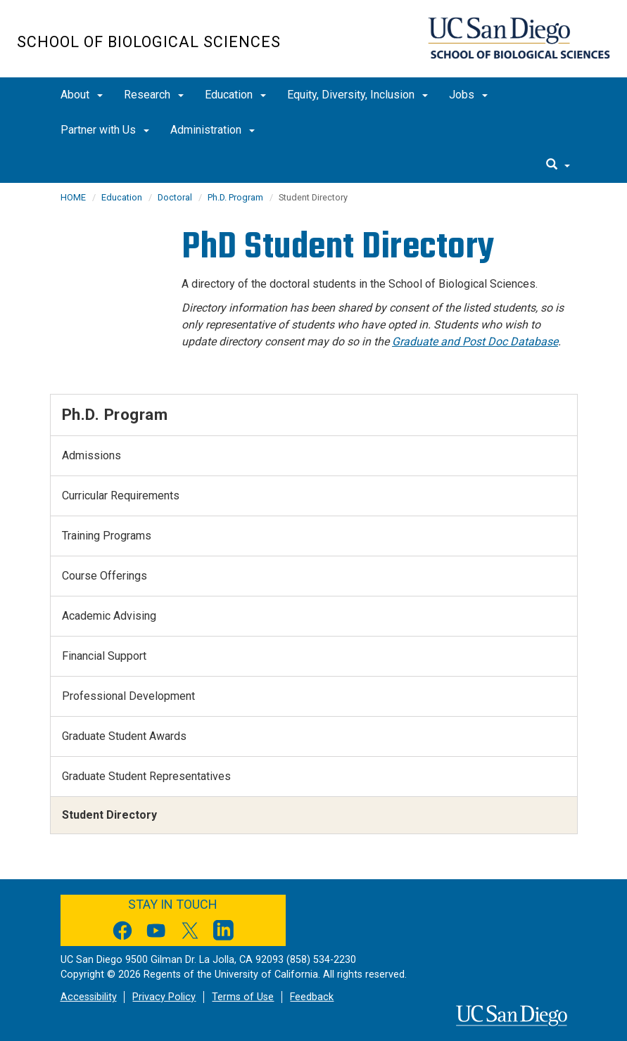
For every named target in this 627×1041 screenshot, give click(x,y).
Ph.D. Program (235, 197)
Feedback (312, 997)
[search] (558, 165)
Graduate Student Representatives (146, 776)
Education (235, 94)
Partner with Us (105, 129)
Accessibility (89, 997)
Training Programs (106, 535)
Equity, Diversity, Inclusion (357, 94)
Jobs (468, 94)
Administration (212, 129)
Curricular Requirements (120, 495)
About (82, 94)
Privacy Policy (164, 997)
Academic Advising (109, 615)
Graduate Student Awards (124, 736)
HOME (73, 197)
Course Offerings (104, 575)
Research (154, 94)
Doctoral (175, 197)
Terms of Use (243, 997)
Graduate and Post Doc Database (475, 341)
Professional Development (128, 696)
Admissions (91, 455)
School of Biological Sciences (149, 42)
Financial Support (104, 656)
